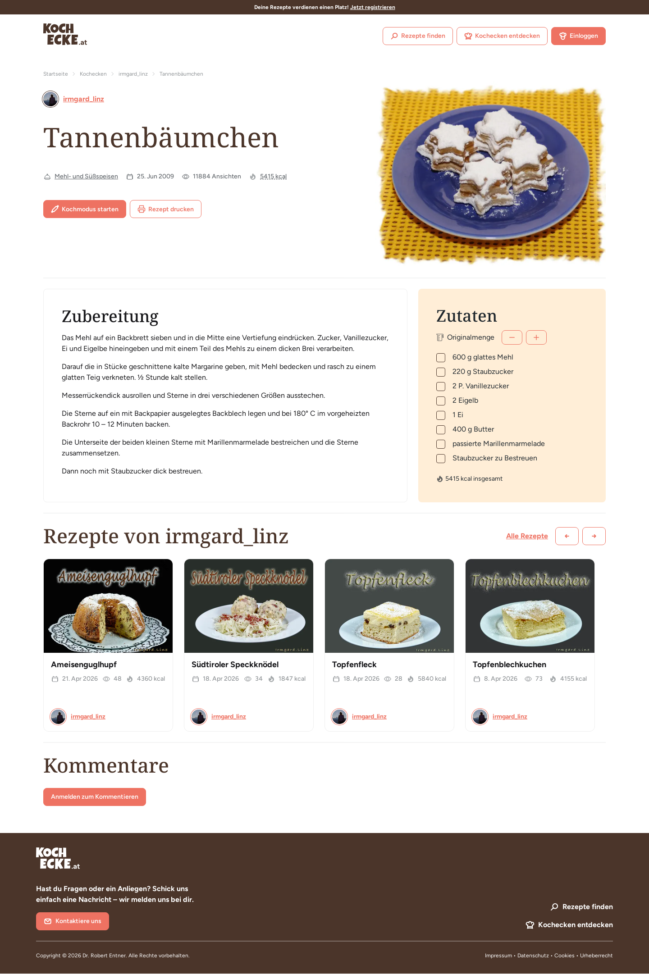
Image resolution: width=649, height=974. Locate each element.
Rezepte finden (417, 36)
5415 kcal (273, 176)
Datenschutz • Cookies (546, 955)
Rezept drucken (165, 209)
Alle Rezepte (527, 536)
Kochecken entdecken (502, 36)
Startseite (55, 74)
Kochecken (93, 74)
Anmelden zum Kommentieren (94, 797)
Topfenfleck (354, 664)
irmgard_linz (133, 74)
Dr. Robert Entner (104, 955)
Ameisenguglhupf (84, 664)
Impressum (498, 955)
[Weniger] (512, 337)
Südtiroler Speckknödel (235, 664)
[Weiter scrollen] (594, 536)
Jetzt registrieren (372, 7)
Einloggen (578, 36)
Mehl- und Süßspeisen (86, 176)
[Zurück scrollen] (567, 536)
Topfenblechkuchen (509, 664)
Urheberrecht (596, 955)
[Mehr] (536, 337)
